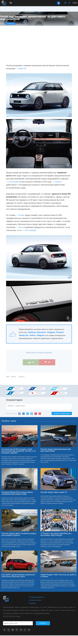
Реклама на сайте (35, 601)
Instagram (51, 332)
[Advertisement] (39, 47)
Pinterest (59, 332)
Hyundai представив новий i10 (54, 493)
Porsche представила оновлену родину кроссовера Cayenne (19, 535)
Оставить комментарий (61, 414)
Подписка (43, 624)
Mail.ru (27, 414)
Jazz (20, 227)
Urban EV (22, 69)
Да (31, 362)
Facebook (32, 332)
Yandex (35, 414)
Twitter (32, 335)
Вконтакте (41, 332)
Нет (47, 362)
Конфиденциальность (37, 598)
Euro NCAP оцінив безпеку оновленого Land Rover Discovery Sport (18, 576)
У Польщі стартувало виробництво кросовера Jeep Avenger (56, 535)
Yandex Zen (23, 335)
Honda (21, 215)
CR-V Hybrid (30, 230)
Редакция (32, 604)
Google (39, 414)
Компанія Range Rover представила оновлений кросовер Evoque (17, 494)
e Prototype (14, 182)
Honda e (58, 182)
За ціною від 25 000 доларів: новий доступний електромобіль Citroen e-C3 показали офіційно (19, 451)
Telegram (40, 335)
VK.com (19, 414)
